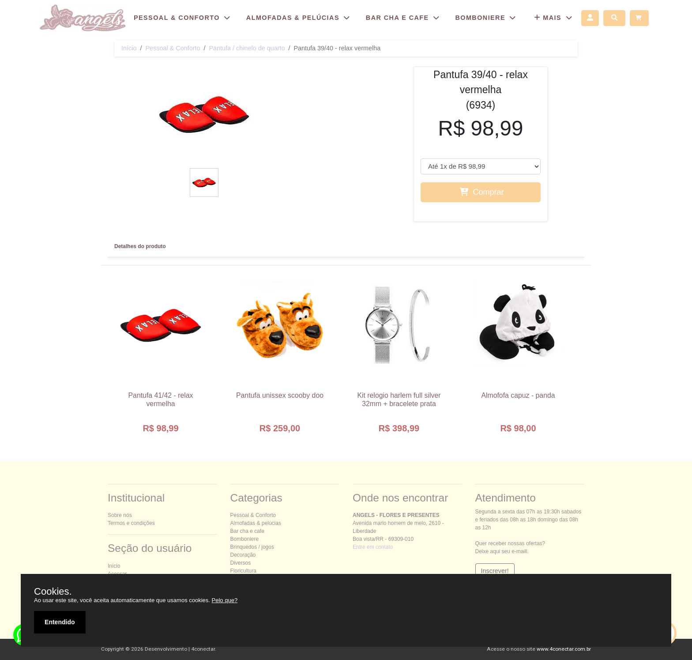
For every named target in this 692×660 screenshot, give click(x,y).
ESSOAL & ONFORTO (183, 17)
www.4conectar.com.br (564, 649)
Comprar (481, 192)
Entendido (60, 622)
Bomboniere (244, 539)
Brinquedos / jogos (252, 547)
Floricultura (243, 571)
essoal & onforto (172, 48)
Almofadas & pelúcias (255, 523)
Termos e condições (131, 523)
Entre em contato (373, 547)
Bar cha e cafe (247, 531)
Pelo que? (225, 600)
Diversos (240, 563)
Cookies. (53, 591)
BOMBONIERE (486, 17)
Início (128, 48)
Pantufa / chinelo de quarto (247, 48)
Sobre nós (120, 515)
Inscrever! (495, 570)
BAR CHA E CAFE (404, 17)
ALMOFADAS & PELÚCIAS (299, 17)
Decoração (243, 555)
